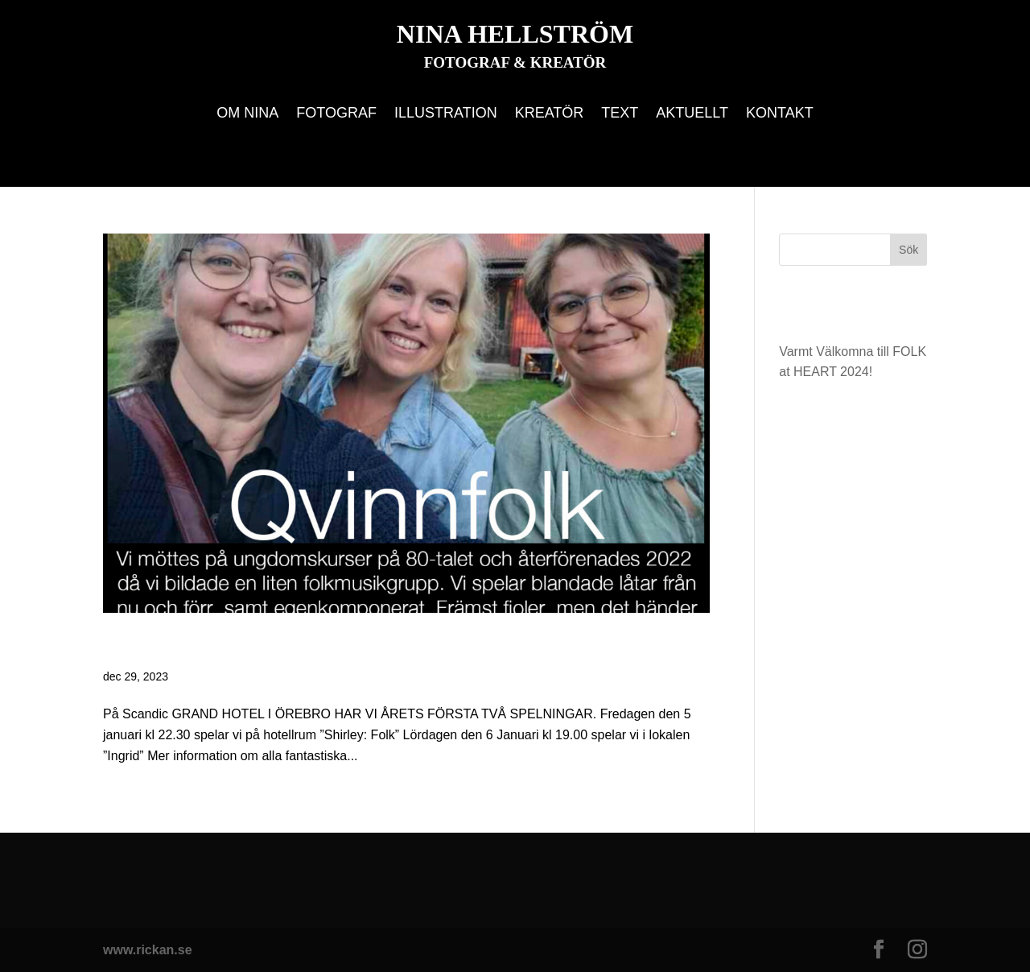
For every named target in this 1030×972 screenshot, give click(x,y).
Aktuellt (692, 114)
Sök (908, 249)
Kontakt (780, 114)
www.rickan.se (147, 950)
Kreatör (549, 114)
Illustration (445, 114)
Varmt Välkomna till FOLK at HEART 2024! (356, 647)
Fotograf (336, 114)
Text (619, 114)
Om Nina (247, 114)
